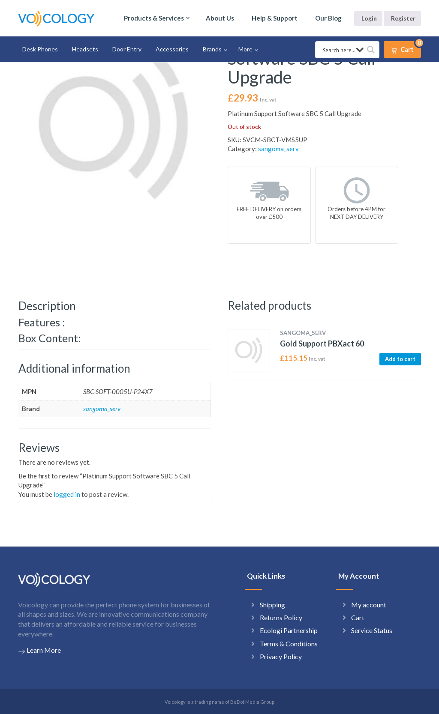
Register (403, 18)
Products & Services (154, 18)
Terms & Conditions (289, 643)
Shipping (272, 604)
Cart (357, 617)
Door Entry (126, 49)
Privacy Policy (281, 656)
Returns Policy (281, 617)
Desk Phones (40, 49)
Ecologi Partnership (289, 630)
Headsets (85, 49)
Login (369, 18)
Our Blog (328, 18)
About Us (220, 18)
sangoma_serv (278, 148)
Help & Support (275, 18)
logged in (67, 494)
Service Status (371, 630)
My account (368, 604)
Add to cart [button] (400, 359)
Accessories (172, 49)
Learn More (39, 650)
